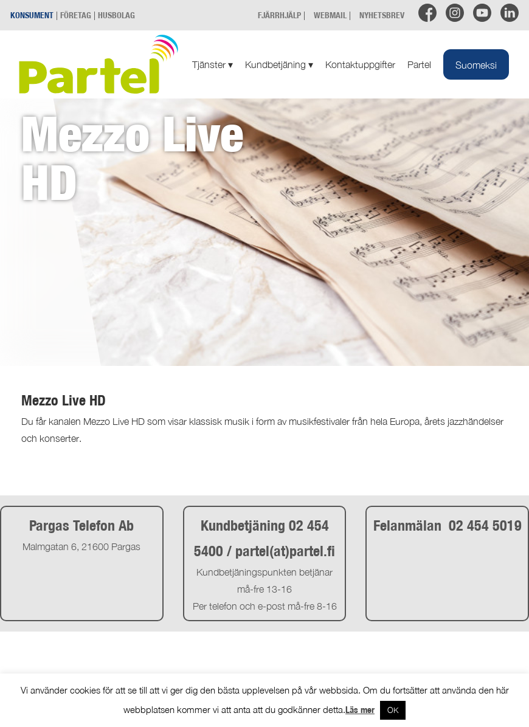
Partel (419, 64)
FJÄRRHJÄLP (279, 15)
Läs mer (360, 710)
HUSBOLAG (116, 15)
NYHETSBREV (381, 15)
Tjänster (212, 64)
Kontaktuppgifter (360, 64)
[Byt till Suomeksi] (476, 64)
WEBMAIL (330, 15)
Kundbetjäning (279, 64)
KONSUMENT (32, 15)
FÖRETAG (75, 15)
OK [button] (392, 710)
